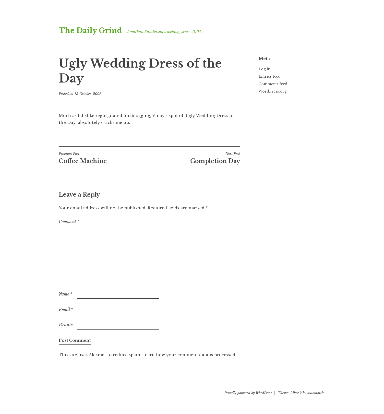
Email (66, 309)
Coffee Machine (104, 158)
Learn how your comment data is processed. (189, 354)
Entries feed (269, 76)
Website (65, 324)
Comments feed (273, 84)
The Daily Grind (90, 30)
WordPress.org (273, 91)
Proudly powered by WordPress (248, 393)
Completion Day (194, 158)
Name (65, 294)
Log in (264, 69)
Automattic (315, 393)
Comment (69, 221)
